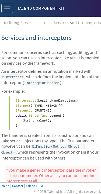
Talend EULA (34, 186)
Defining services (20, 22)
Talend (4, 186)
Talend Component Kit (41, 8)
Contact (17, 186)
